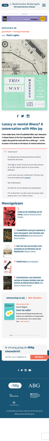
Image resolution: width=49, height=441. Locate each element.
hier (13, 164)
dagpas (27, 177)
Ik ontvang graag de (20, 349)
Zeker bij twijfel (23, 310)
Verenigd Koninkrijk (21, 32)
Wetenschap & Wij (15, 298)
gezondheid (6, 32)
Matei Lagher (12, 35)
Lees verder (24, 321)
